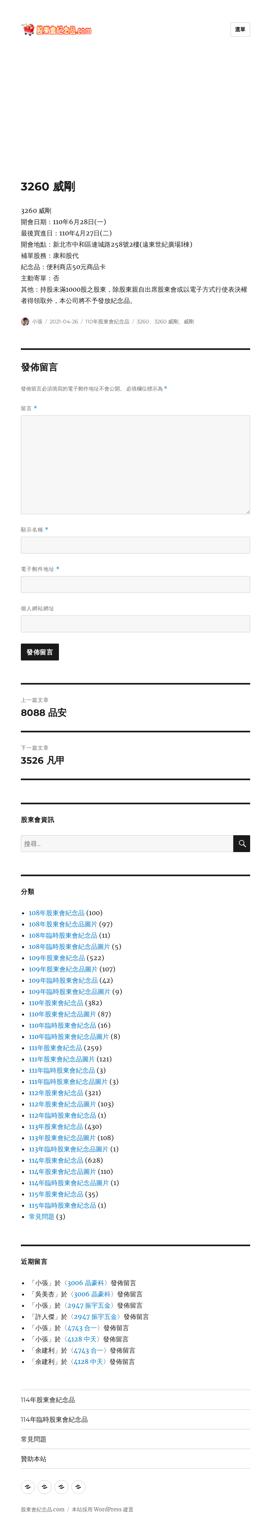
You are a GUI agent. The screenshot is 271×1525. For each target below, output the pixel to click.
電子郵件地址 (40, 569)
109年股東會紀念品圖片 (63, 969)
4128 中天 (82, 1339)
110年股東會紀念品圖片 (62, 1014)
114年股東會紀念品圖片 (62, 1171)
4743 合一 (82, 1328)
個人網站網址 (38, 608)
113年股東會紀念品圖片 (62, 1138)
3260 (143, 321)
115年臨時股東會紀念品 (62, 1205)
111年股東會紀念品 (55, 1048)
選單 (240, 29)
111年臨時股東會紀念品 (62, 1070)
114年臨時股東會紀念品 (54, 1419)
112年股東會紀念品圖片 (62, 1104)
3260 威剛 (166, 321)
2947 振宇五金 (89, 1305)
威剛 (189, 321)
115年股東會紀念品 (56, 1194)
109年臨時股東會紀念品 (63, 980)
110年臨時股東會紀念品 (62, 1025)
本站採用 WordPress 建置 (102, 1509)
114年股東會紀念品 (56, 1160)
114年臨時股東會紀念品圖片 (69, 1183)
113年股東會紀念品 (56, 1126)
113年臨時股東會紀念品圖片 (69, 1149)
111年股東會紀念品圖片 (62, 1059)
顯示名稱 (35, 529)
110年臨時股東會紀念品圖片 (69, 1036)
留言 (29, 408)
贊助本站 (34, 1459)
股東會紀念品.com (43, 1509)
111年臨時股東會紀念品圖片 (68, 1081)
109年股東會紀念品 (57, 958)
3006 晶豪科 (85, 1283)
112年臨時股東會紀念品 (62, 1115)
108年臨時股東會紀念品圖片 (69, 946)
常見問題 (42, 1216)
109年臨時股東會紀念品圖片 (70, 991)
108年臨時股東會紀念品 (63, 935)
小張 (37, 321)
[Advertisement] (136, 120)
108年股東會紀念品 (57, 913)
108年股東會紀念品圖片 (63, 924)
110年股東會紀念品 (107, 321)
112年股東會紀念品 (56, 1093)
